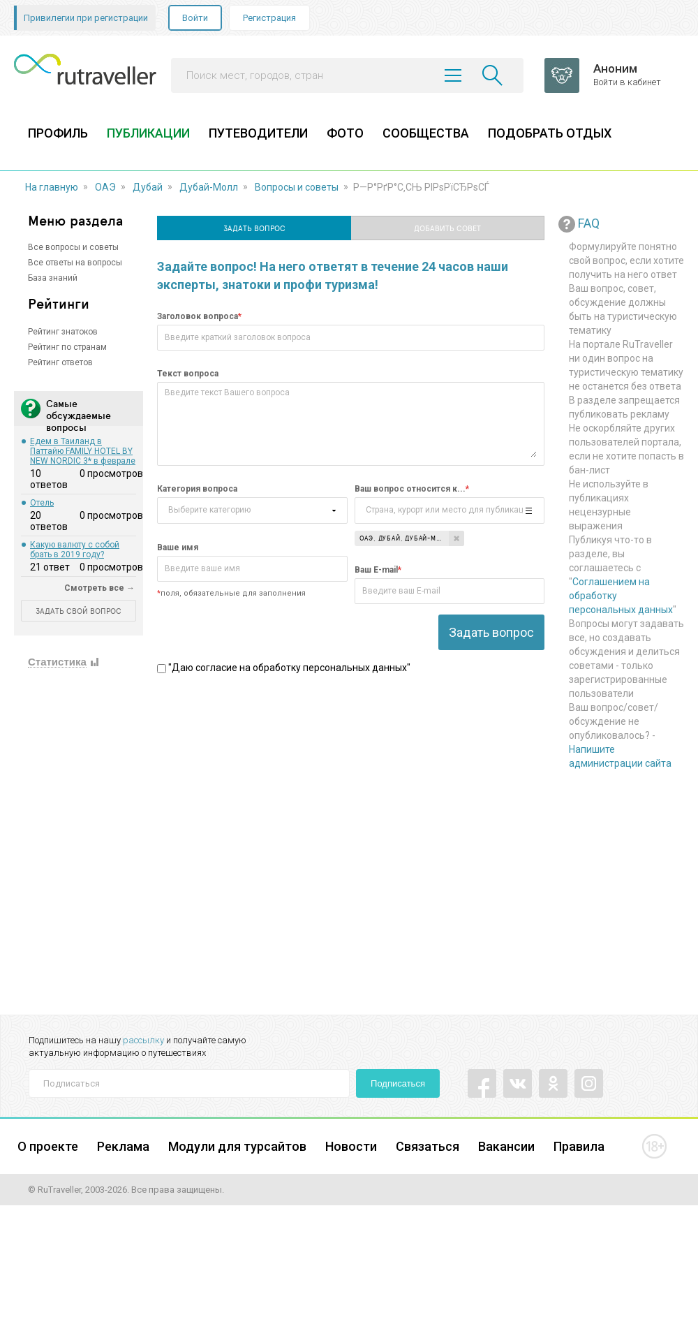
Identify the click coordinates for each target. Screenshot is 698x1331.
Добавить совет (447, 228)
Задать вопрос (254, 228)
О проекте (47, 1146)
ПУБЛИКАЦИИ (148, 133)
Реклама (123, 1146)
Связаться (427, 1146)
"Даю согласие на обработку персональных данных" (283, 667)
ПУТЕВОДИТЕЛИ (258, 133)
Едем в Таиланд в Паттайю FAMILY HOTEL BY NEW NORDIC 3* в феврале (82, 451)
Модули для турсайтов (237, 1146)
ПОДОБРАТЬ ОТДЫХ (549, 133)
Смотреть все (94, 588)
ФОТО (345, 133)
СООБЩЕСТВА (426, 133)
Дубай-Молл (208, 187)
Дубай (148, 187)
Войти (195, 18)
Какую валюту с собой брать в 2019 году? (74, 549)
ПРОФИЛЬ (58, 133)
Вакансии (506, 1146)
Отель (42, 503)
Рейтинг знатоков (63, 332)
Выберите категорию (209, 508)
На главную (51, 187)
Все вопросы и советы (73, 247)
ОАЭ (105, 187)
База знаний (52, 278)
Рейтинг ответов (60, 362)
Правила (579, 1146)
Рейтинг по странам (67, 347)
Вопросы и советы (297, 187)
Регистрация (269, 18)
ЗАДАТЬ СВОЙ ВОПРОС (78, 610)
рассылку (143, 1040)
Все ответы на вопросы (75, 262)
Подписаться (398, 1083)
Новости (351, 1146)
